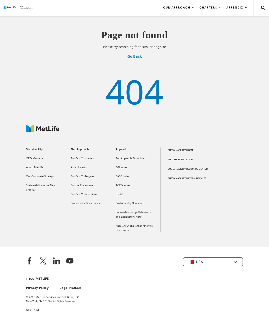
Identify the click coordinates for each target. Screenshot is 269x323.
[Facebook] (29, 261)
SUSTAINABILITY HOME (180, 150)
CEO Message (34, 158)
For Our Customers (82, 158)
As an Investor (79, 167)
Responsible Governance (85, 203)
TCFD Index (123, 185)
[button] (179, 8)
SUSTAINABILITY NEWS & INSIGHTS (187, 178)
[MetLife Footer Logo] (42, 131)
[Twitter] (43, 261)
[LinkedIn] (56, 261)
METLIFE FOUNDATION (180, 159)
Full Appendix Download (130, 158)
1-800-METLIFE (37, 279)
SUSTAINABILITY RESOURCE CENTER (188, 169)
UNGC (120, 194)
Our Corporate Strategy (40, 176)
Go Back (134, 56)
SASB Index (122, 176)
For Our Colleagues (82, 176)
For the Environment (83, 185)
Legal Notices (71, 288)
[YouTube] (70, 261)
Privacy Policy (37, 288)
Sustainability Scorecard (130, 203)
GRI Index (121, 167)
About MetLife (34, 167)
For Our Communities (84, 194)
